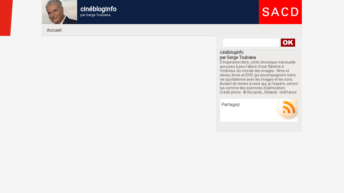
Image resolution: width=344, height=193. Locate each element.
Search (288, 42)
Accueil (54, 30)
